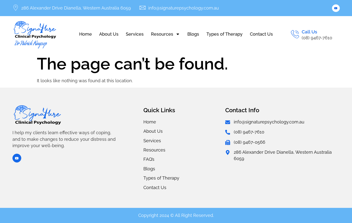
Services (135, 34)
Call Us (309, 31)
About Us (108, 34)
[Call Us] (295, 34)
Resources (165, 34)
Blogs (193, 34)
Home (85, 34)
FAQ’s (148, 159)
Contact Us (261, 34)
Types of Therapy (224, 34)
